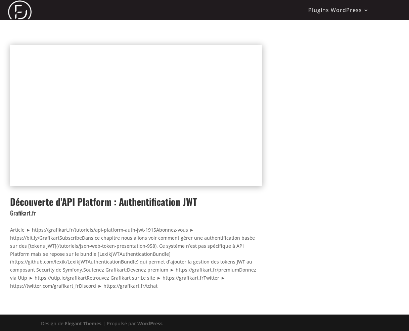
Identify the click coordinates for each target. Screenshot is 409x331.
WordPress (150, 323)
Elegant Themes (83, 323)
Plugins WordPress (335, 10)
